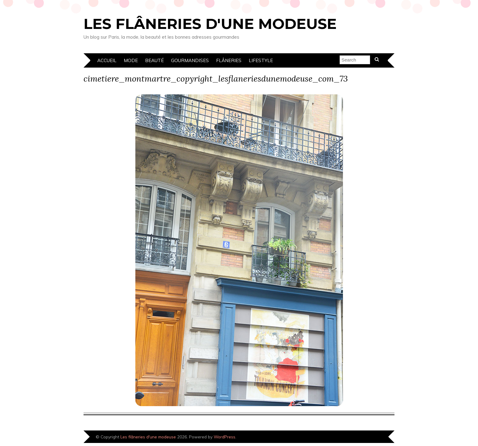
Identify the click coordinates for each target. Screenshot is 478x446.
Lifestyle (261, 60)
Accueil (106, 60)
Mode (131, 60)
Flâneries (228, 60)
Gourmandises (190, 60)
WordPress (224, 436)
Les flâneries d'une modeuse (210, 24)
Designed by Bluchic (374, 437)
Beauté (154, 60)
